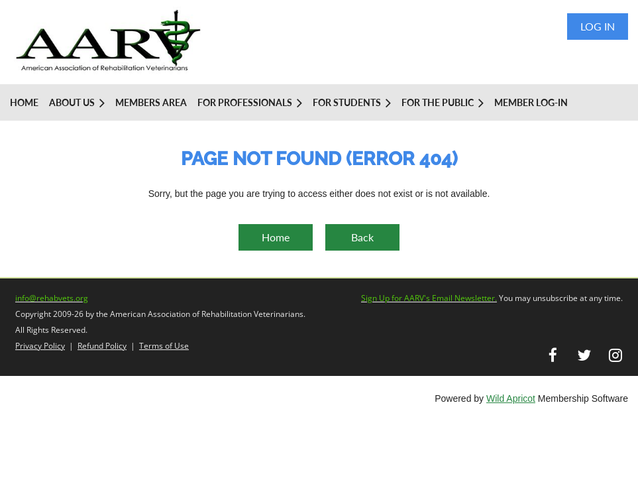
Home (276, 237)
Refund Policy (102, 345)
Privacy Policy (40, 345)
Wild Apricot (510, 398)
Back (362, 237)
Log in (597, 26)
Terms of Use (164, 345)
